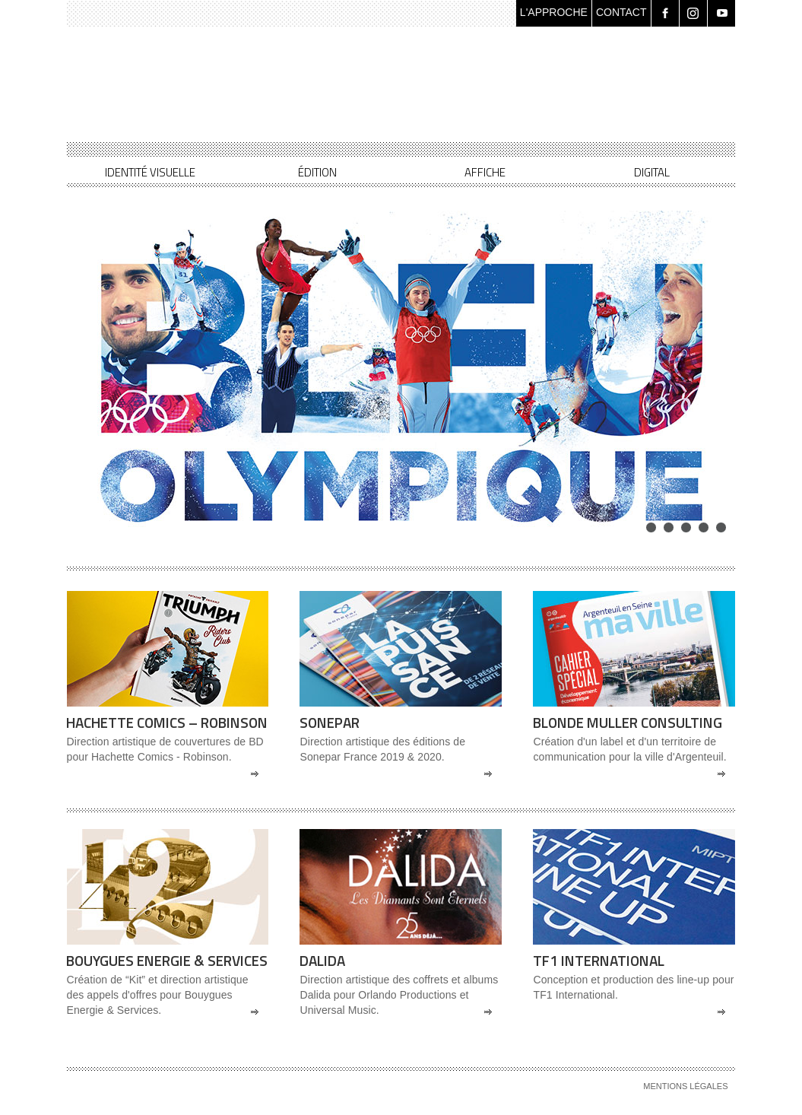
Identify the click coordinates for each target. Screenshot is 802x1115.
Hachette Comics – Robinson (167, 722)
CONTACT (621, 12)
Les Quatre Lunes (257, 96)
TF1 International (598, 960)
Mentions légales (685, 1086)
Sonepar (330, 722)
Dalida (322, 960)
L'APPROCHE (554, 12)
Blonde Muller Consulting (627, 722)
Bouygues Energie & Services (167, 960)
